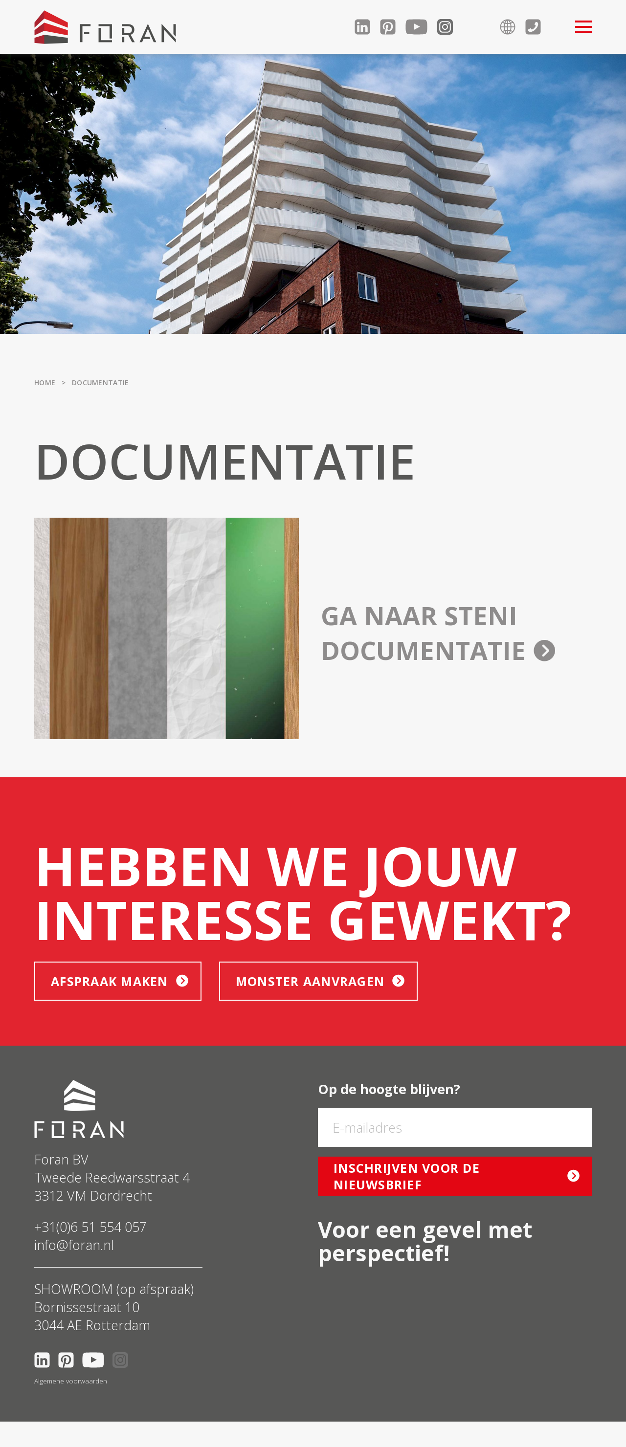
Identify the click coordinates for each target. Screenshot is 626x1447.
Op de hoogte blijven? (389, 1089)
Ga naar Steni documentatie (438, 632)
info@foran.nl (74, 1245)
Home (44, 382)
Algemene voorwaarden (70, 1381)
